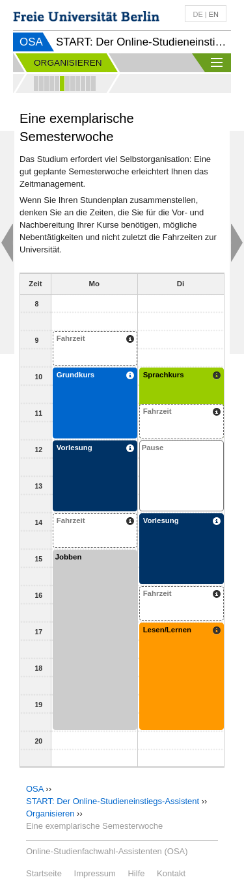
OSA (31, 42)
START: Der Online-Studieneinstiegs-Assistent (112, 801)
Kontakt (171, 873)
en (214, 14)
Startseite (44, 873)
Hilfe (136, 873)
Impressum (95, 873)
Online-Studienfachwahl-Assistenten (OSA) (107, 851)
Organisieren (50, 813)
